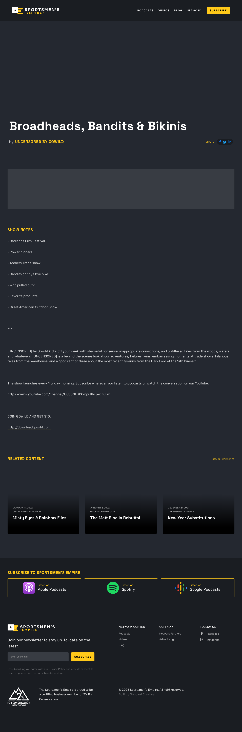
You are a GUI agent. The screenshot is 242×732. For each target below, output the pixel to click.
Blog (178, 10)
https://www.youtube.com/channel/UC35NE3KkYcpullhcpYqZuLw (59, 394)
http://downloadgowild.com (29, 427)
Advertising (166, 639)
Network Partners (170, 633)
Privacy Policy (57, 669)
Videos (164, 10)
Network (194, 10)
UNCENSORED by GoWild (39, 141)
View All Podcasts (223, 459)
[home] (35, 10)
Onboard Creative (142, 694)
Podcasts (145, 10)
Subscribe (218, 10)
